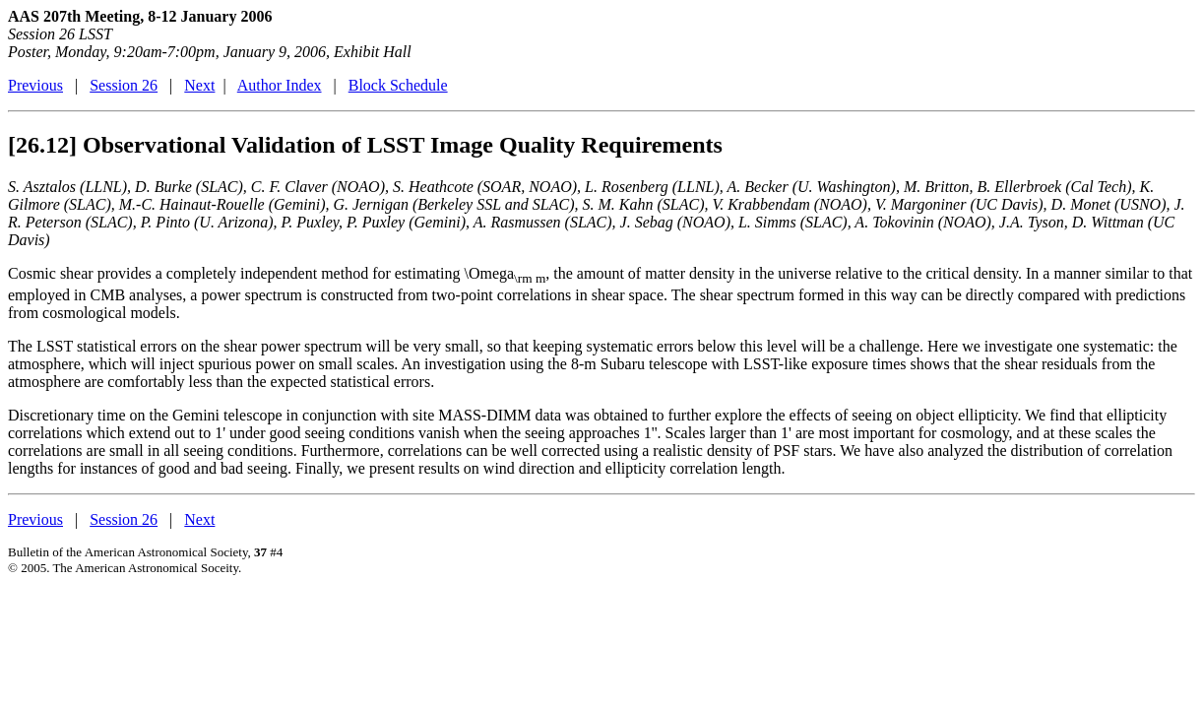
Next (199, 85)
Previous (35, 85)
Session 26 (124, 85)
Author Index (279, 85)
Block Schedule (398, 85)
